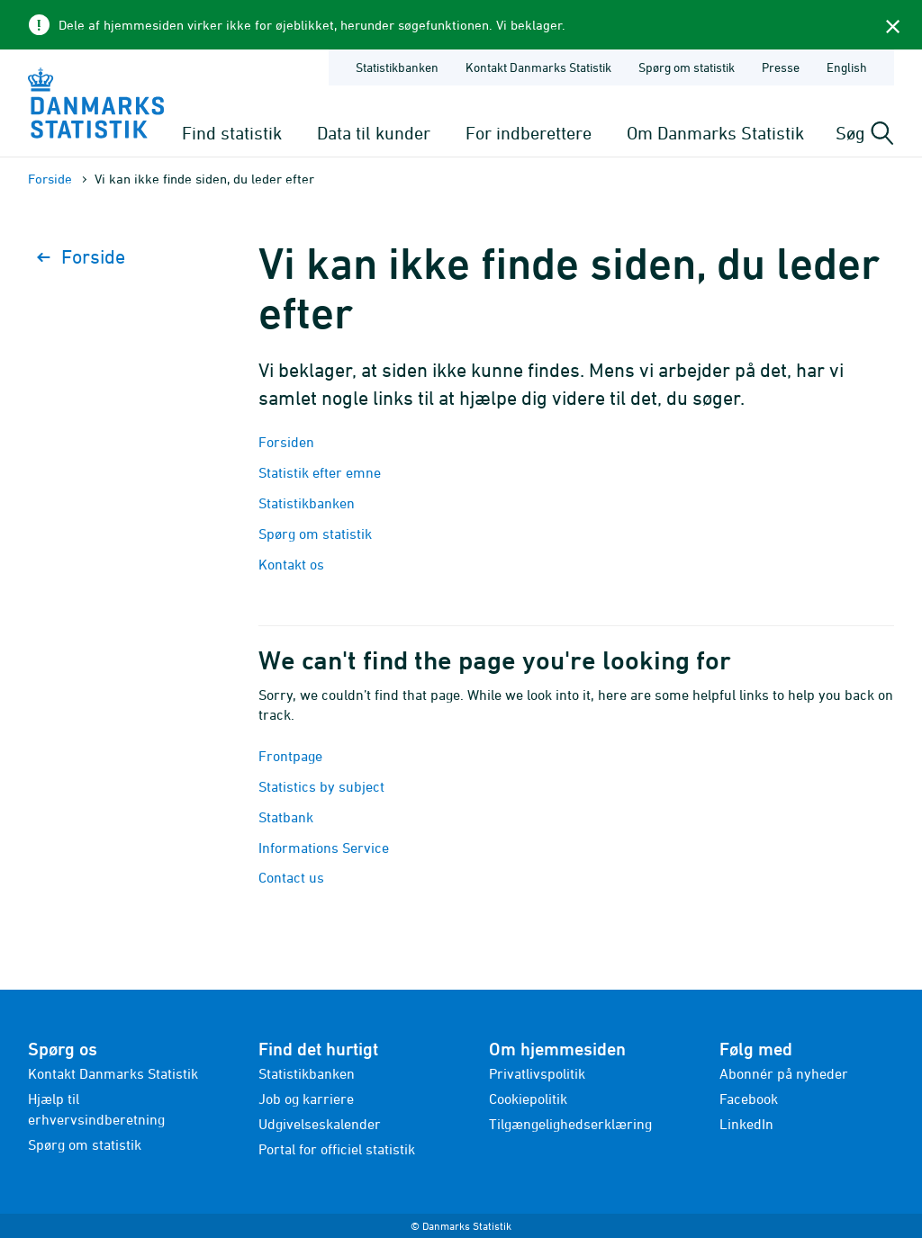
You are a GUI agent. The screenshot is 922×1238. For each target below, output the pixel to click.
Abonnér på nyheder (783, 1073)
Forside (50, 178)
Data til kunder (373, 132)
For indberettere (529, 132)
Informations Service (323, 847)
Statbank (285, 817)
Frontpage (290, 756)
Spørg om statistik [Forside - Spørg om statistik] (686, 67)
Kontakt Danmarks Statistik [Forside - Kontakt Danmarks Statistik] (538, 67)
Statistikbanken (397, 67)
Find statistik (232, 132)
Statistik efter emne (319, 472)
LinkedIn (746, 1124)
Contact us (291, 877)
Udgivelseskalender (319, 1124)
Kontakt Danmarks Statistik (113, 1073)
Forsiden (286, 442)
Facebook (748, 1098)
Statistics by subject (321, 786)
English (847, 67)
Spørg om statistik (315, 533)
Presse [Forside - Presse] (781, 67)
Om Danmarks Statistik (715, 132)
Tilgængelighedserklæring (570, 1124)
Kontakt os (291, 564)
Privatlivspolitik (537, 1073)
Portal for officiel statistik (336, 1149)
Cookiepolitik (528, 1098)
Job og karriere (306, 1098)
